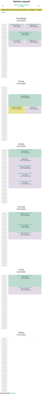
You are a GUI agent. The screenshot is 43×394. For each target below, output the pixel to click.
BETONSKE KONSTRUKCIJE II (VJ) (16, 106)
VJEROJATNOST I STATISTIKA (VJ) (25, 181)
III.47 (20, 160)
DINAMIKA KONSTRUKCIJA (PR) (24, 32)
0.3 (20, 97)
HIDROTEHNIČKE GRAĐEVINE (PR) (25, 275)
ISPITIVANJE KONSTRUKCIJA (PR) (25, 224)
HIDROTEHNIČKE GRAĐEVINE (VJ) (33, 24)
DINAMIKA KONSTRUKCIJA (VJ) (16, 24)
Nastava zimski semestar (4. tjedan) (21, 5)
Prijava (3, 12)
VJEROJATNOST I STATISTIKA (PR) (24, 150)
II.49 (13, 26)
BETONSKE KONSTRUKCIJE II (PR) (25, 213)
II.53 (20, 235)
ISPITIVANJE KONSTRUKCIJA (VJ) (25, 232)
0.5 (20, 152)
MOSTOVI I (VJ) (33, 106)
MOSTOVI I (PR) (25, 95)
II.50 (29, 26)
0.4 (21, 34)
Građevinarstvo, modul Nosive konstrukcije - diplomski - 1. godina (21, 10)
